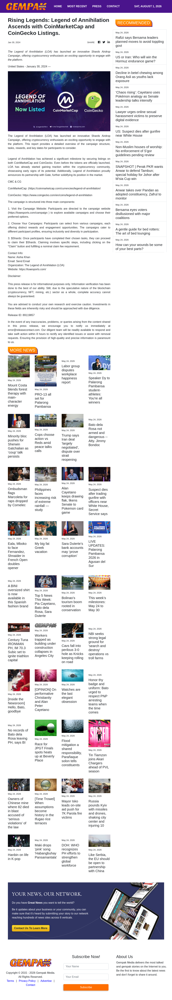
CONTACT (113, 6)
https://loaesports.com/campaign (28, 212)
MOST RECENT (77, 6)
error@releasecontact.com (24, 330)
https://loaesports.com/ (32, 269)
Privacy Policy (27, 980)
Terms (10, 980)
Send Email (23, 261)
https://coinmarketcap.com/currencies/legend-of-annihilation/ (65, 188)
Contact (30, 984)
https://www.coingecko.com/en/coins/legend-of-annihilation (57, 195)
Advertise (46, 980)
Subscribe (86, 987)
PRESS (96, 6)
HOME (58, 6)
